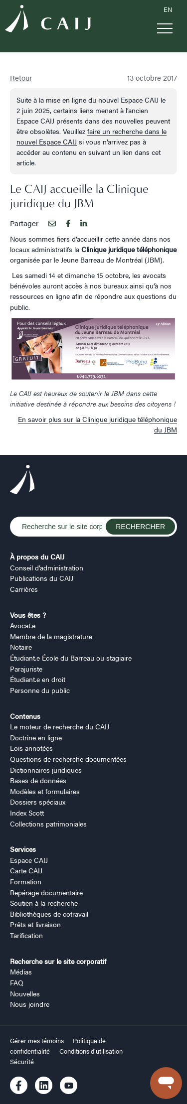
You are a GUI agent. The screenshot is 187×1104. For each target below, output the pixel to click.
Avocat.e (22, 625)
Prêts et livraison (35, 924)
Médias (21, 971)
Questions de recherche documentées (68, 759)
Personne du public (40, 690)
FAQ (16, 982)
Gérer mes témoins (37, 1040)
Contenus (25, 716)
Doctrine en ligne (36, 737)
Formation (25, 881)
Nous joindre (29, 1004)
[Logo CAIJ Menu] (48, 20)
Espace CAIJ (29, 860)
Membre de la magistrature (51, 636)
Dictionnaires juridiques (46, 770)
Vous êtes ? (28, 615)
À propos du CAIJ (37, 556)
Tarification (26, 935)
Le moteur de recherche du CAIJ (59, 726)
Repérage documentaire (46, 892)
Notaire (21, 647)
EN (168, 9)
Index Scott (27, 813)
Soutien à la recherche (44, 903)
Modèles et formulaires (45, 791)
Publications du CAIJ (41, 578)
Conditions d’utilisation (91, 1051)
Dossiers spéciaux (37, 802)
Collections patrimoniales (48, 823)
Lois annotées (31, 748)
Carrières (24, 589)
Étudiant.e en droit (37, 679)
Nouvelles (25, 993)
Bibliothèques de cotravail (49, 914)
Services (23, 849)
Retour (21, 77)
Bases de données (38, 780)
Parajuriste (26, 669)
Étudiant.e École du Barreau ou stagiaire (71, 658)
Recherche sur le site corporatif (58, 961)
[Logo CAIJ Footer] (22, 481)
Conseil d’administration (46, 567)
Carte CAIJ (26, 870)
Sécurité (22, 1061)
